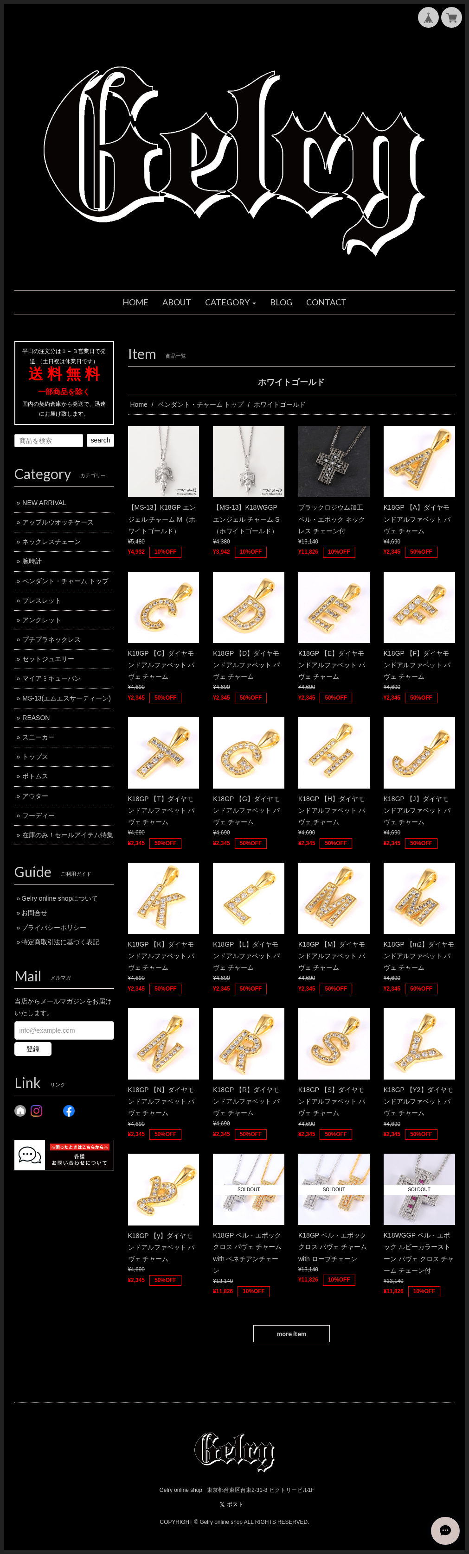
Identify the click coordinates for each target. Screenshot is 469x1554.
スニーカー (38, 737)
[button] (230, 303)
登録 (32, 1049)
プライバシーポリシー (53, 927)
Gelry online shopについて (59, 898)
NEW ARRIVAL (44, 502)
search (100, 440)
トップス (35, 756)
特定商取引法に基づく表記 (60, 942)
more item (291, 1334)
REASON (36, 717)
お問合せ (34, 912)
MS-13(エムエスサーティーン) (66, 698)
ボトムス (35, 776)
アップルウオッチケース (58, 522)
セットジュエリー (48, 659)
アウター (35, 796)
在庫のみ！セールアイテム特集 (67, 835)
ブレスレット (41, 600)
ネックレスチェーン (51, 541)
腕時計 (32, 561)
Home (139, 404)
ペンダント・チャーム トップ (201, 404)
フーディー (38, 815)
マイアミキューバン (51, 678)
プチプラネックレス (51, 639)
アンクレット (41, 620)
